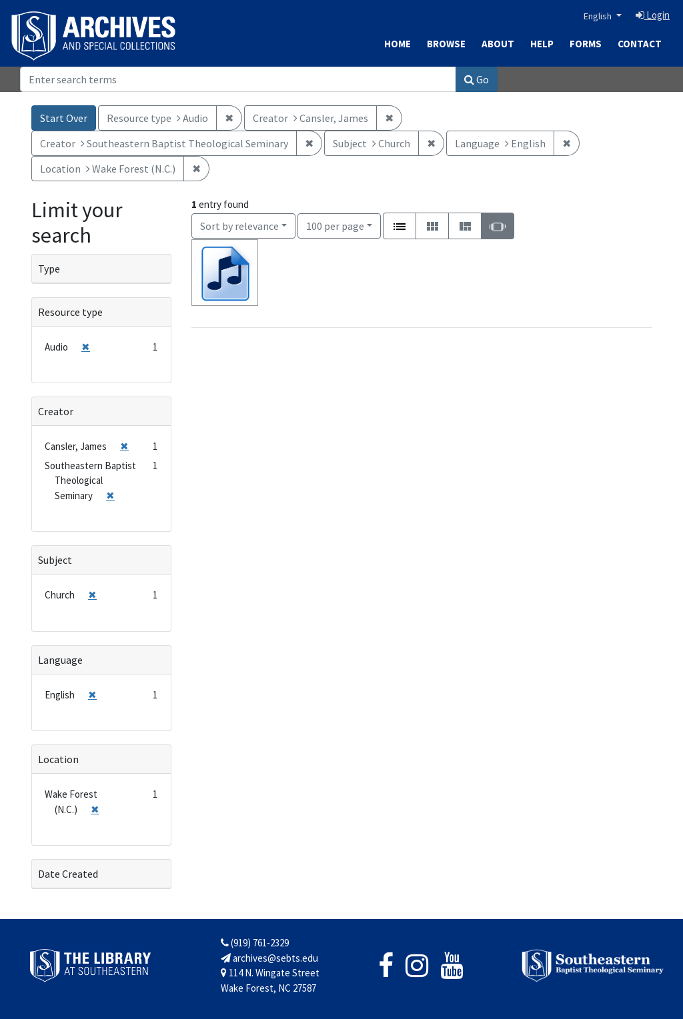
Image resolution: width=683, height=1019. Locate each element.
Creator (55, 411)
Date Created (68, 873)
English (599, 16)
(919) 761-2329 (255, 942)
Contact (640, 43)
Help (542, 43)
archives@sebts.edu (269, 958)
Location (58, 759)
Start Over (63, 118)
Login (653, 15)
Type (49, 268)
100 (335, 225)
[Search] (238, 79)
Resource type (70, 312)
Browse (446, 43)
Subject (55, 559)
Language (60, 659)
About (498, 43)
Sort (239, 226)
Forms (586, 43)
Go (476, 79)
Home (397, 43)
